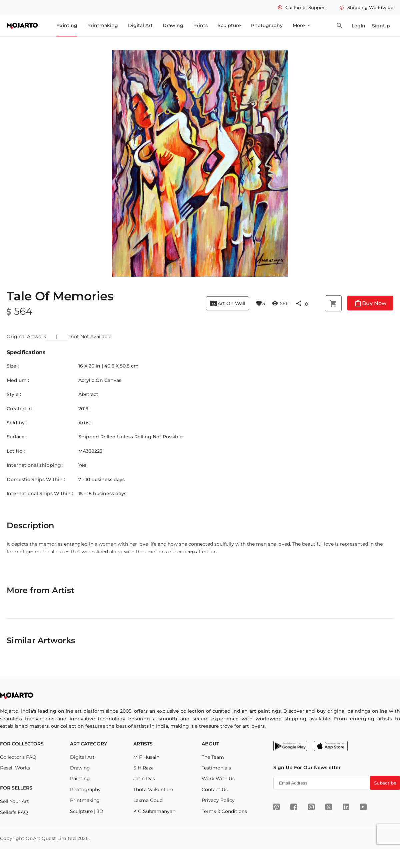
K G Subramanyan (154, 811)
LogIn (358, 26)
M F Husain (146, 757)
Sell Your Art (14, 801)
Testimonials (216, 768)
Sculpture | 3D (86, 811)
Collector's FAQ (18, 757)
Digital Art (140, 25)
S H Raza (143, 768)
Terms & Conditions (224, 811)
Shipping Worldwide (366, 7)
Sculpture (229, 25)
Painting (66, 25)
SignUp (381, 26)
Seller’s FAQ (14, 812)
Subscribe (385, 783)
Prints (200, 25)
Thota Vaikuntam (153, 790)
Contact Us (215, 790)
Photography (267, 25)
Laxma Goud (148, 800)
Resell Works (15, 768)
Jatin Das (144, 778)
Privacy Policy (218, 800)
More (302, 25)
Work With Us (218, 778)
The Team (213, 757)
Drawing (173, 25)
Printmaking (102, 25)
